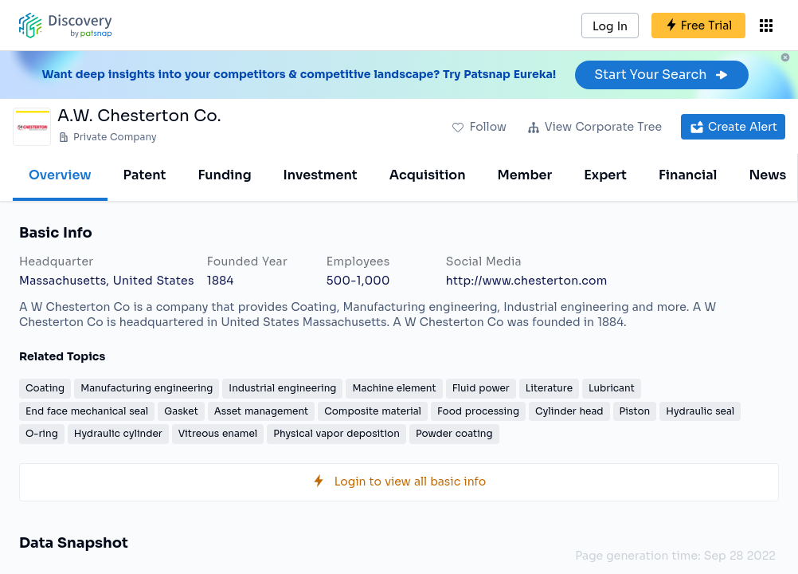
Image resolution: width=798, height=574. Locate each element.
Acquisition (427, 175)
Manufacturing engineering (146, 388)
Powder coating (454, 433)
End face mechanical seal (86, 411)
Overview (60, 175)
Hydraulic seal (700, 411)
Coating (45, 388)
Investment (321, 175)
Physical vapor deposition (336, 433)
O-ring (41, 433)
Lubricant (612, 388)
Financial (688, 175)
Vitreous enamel (217, 433)
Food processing (478, 411)
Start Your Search (661, 74)
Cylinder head (569, 411)
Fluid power (481, 388)
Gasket (181, 411)
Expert (605, 175)
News (767, 175)
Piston (635, 411)
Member (525, 175)
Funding (224, 175)
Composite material (372, 411)
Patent (144, 175)
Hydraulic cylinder (118, 433)
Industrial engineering (282, 388)
